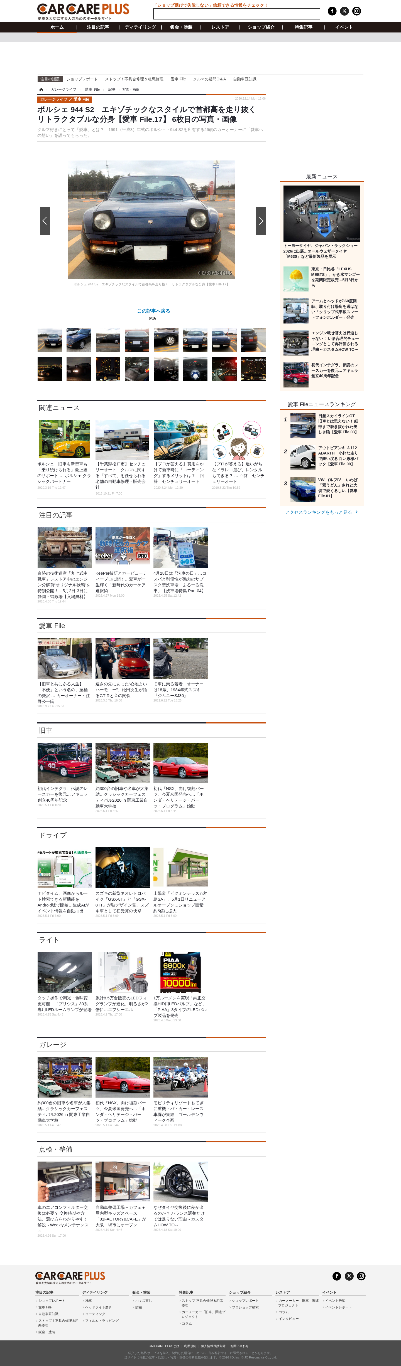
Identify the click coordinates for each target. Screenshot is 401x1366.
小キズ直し (143, 1301)
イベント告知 (335, 1301)
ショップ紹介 (261, 27)
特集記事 (303, 27)
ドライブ (53, 835)
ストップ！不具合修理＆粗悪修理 (134, 79)
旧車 (45, 730)
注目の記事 (98, 27)
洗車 (88, 1301)
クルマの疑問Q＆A (209, 79)
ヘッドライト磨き (98, 1307)
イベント (344, 27)
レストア (220, 27)
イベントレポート (338, 1307)
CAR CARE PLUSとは (163, 1346)
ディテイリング (140, 27)
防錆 (138, 1307)
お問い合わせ (239, 1346)
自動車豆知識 (244, 79)
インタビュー (289, 1319)
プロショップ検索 (245, 1307)
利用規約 (190, 1346)
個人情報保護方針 (213, 1346)
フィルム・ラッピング (102, 1321)
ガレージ (53, 1044)
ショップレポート (82, 79)
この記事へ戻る (153, 315)
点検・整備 (55, 1149)
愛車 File (178, 79)
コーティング (95, 1314)
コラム (187, 1323)
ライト (49, 939)
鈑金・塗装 (181, 27)
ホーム (57, 27)
